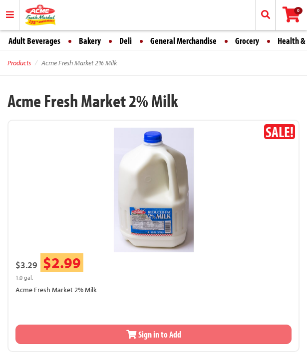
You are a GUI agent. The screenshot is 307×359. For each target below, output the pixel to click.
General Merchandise (183, 40)
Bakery (90, 40)
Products (19, 62)
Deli (125, 40)
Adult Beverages (34, 40)
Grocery (247, 40)
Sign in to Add (154, 334)
